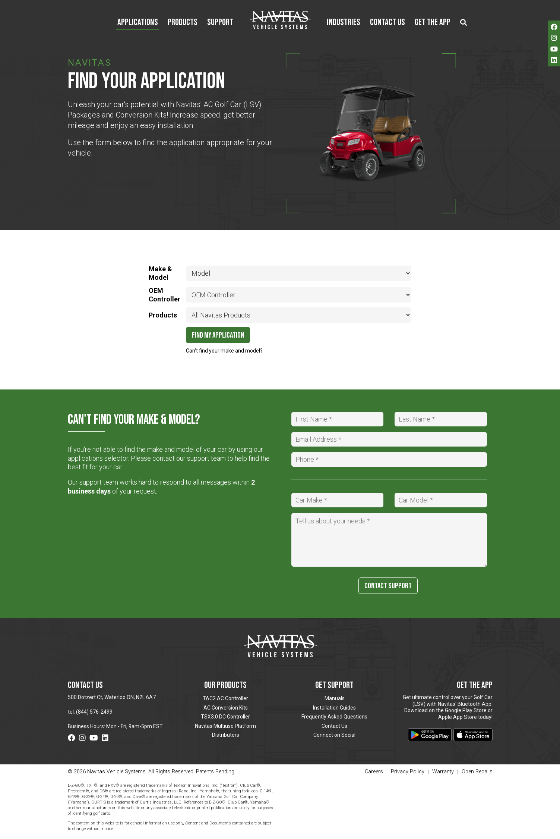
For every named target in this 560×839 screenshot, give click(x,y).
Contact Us (387, 23)
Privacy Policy (407, 772)
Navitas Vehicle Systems (280, 20)
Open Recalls (477, 771)
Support (220, 23)
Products (182, 23)
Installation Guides (334, 708)
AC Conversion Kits (225, 708)
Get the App (432, 23)
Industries (343, 23)
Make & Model (160, 273)
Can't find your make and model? (224, 351)
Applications (137, 23)
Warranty (443, 772)
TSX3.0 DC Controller (225, 717)
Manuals (335, 698)
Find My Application (218, 335)
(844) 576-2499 (94, 712)
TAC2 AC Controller (225, 698)
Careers (374, 772)
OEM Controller (164, 295)
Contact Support (388, 586)
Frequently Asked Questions (334, 717)
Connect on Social (334, 735)
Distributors (225, 735)
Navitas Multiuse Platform (225, 726)
